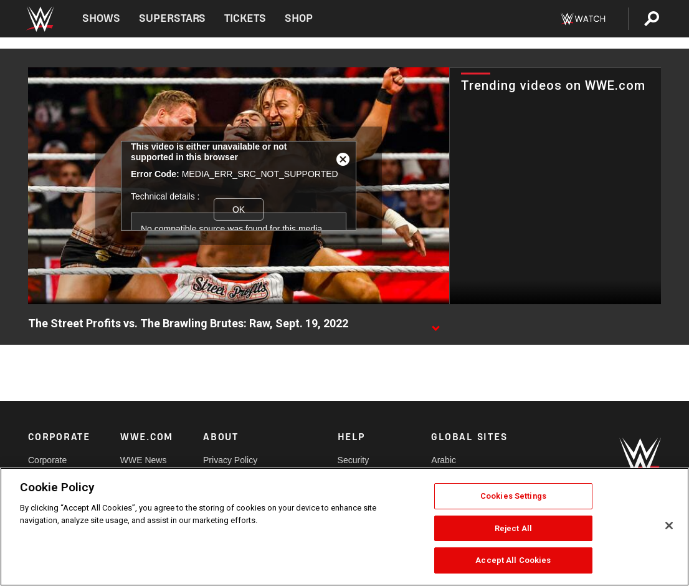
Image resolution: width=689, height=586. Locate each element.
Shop (299, 18)
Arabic (443, 460)
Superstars (172, 18)
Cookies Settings (513, 496)
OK (238, 209)
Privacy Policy (230, 460)
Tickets (245, 18)
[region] (344, 527)
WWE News (143, 460)
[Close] (669, 525)
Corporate (47, 460)
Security (353, 460)
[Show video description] (435, 324)
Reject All (513, 528)
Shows (101, 18)
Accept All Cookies (513, 560)
